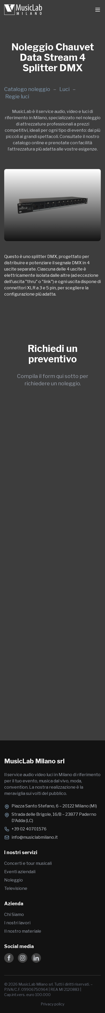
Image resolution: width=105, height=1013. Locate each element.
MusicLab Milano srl (34, 761)
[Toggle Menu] (97, 10)
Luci (65, 89)
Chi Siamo (14, 914)
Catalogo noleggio (27, 89)
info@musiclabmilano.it (35, 837)
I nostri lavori (17, 922)
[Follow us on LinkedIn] (36, 958)
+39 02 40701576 (29, 828)
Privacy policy (52, 1004)
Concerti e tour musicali (28, 863)
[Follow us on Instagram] (22, 958)
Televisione (15, 888)
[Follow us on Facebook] (9, 958)
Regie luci (17, 96)
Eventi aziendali (19, 871)
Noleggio (13, 880)
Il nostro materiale (22, 931)
